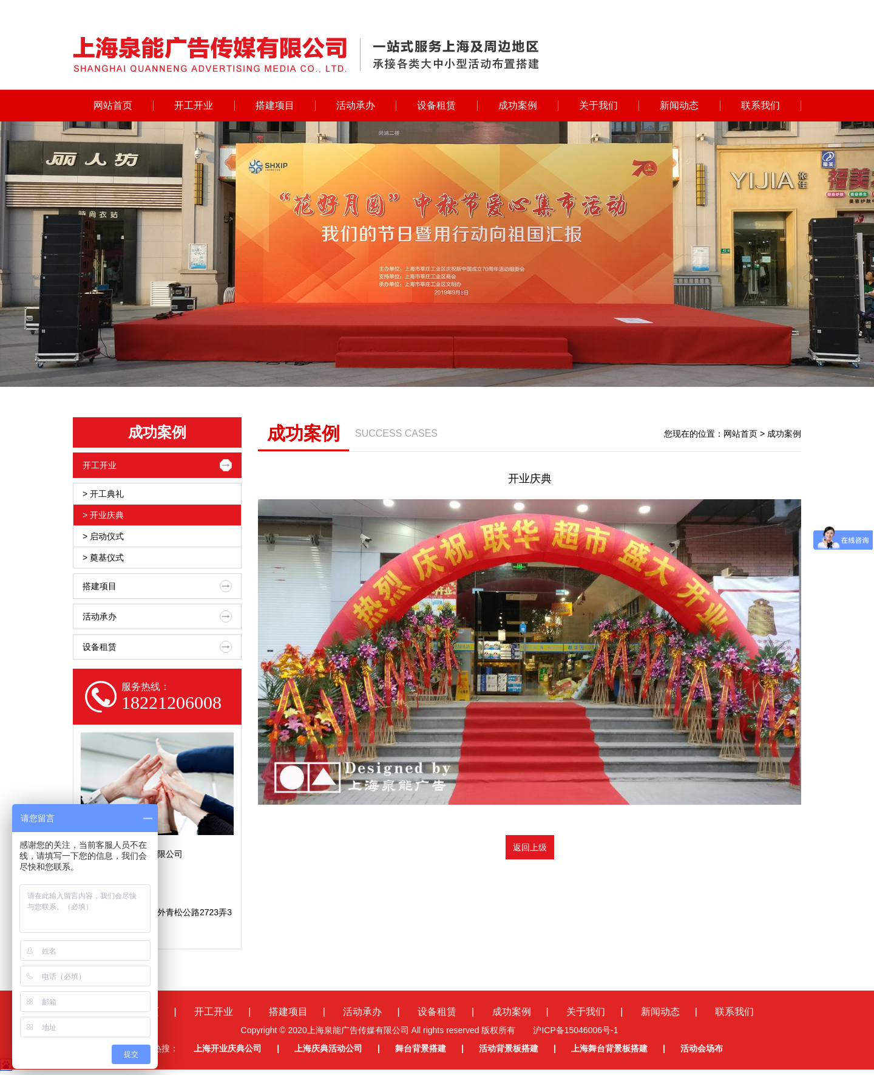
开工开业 (193, 105)
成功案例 (517, 105)
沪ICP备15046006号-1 (575, 1060)
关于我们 (598, 105)
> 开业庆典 (103, 515)
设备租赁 (436, 105)
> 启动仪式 (103, 536)
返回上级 (530, 847)
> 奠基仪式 (103, 557)
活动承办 (355, 105)
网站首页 (112, 105)
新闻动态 (679, 105)
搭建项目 (275, 105)
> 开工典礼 (103, 494)
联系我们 (760, 105)
